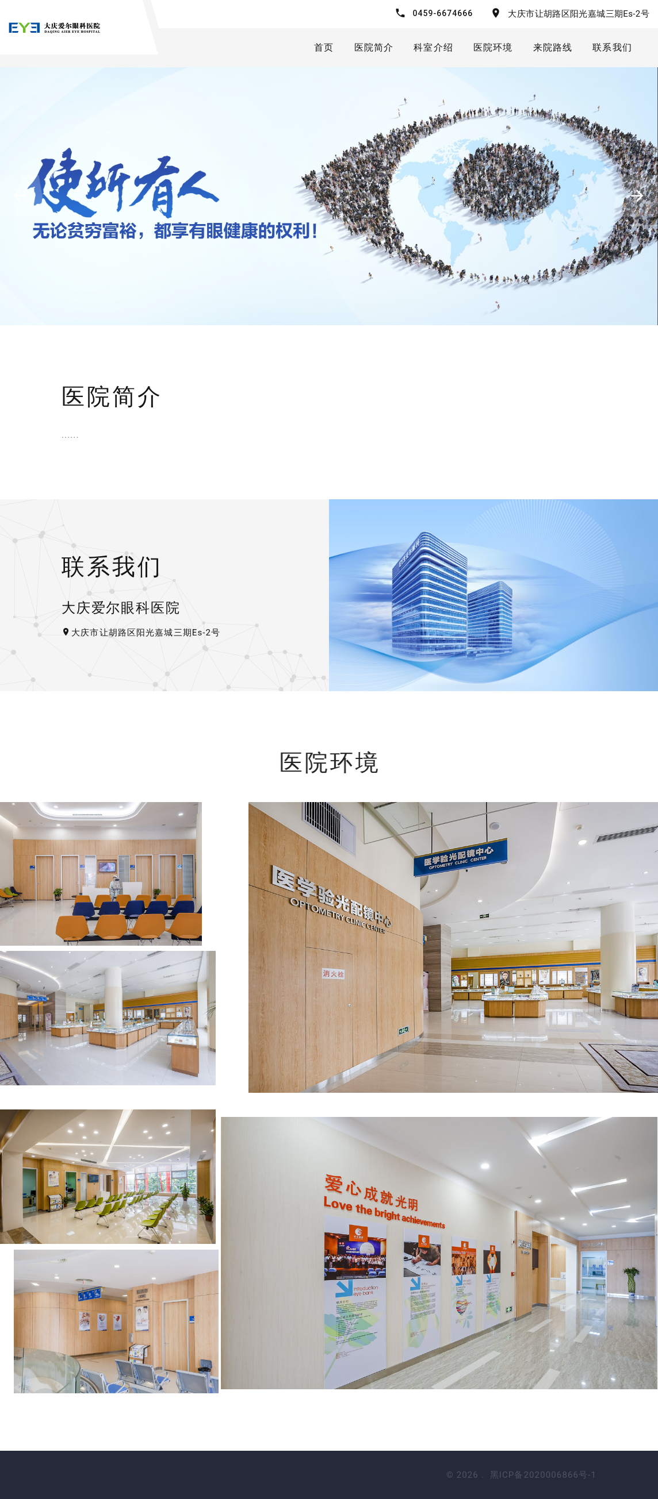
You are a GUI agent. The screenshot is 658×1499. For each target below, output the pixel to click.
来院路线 (553, 47)
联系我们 (612, 47)
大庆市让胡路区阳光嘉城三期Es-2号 (578, 14)
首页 (324, 47)
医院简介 (374, 47)
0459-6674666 (442, 13)
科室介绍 (433, 47)
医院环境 (493, 47)
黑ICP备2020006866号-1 (543, 1475)
